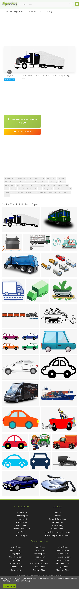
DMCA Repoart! (22, 132)
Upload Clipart (57, 529)
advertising (53, 182)
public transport (64, 192)
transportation (10, 178)
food (29, 178)
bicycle (57, 189)
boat (6, 189)
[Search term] (45, 4)
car (16, 182)
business (29, 182)
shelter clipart (22, 515)
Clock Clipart (39, 553)
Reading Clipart (63, 550)
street (66, 185)
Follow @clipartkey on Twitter (57, 535)
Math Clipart (16, 547)
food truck (51, 185)
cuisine (62, 182)
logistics (20, 192)
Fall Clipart (39, 550)
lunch (36, 185)
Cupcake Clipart (15, 557)
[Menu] (77, 4)
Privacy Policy (57, 525)
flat (40, 189)
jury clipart (21, 532)
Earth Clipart (16, 560)
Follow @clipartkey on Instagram (57, 532)
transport (61, 178)
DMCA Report (57, 522)
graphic (36, 178)
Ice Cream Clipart (63, 563)
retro (22, 182)
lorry (7, 196)
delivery (13, 189)
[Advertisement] (39, 30)
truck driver (52, 192)
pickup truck (48, 189)
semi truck (29, 192)
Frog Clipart (16, 553)
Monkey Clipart (63, 560)
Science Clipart (16, 566)
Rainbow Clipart (39, 570)
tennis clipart (9, 185)
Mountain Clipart (63, 570)
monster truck (31, 189)
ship (42, 178)
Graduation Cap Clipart (39, 563)
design (37, 182)
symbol (21, 189)
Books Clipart (15, 550)
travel (60, 185)
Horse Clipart (39, 557)
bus (18, 185)
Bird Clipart (63, 553)
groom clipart (22, 535)
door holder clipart (21, 529)
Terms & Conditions (57, 519)
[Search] (69, 4)
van (63, 189)
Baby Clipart (16, 570)
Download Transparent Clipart (22, 121)
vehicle (44, 182)
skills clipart (22, 512)
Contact (57, 515)
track (24, 185)
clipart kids (9, 182)
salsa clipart (22, 519)
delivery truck (9, 192)
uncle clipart (21, 525)
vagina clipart (22, 522)
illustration (21, 178)
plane (43, 185)
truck (69, 189)
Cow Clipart (63, 547)
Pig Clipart (63, 566)
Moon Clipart (39, 547)
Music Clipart (15, 563)
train (30, 185)
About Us (57, 512)
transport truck (40, 192)
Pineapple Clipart (63, 557)
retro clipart (51, 178)
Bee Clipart (39, 560)
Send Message (9, 80)
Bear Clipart (39, 566)
